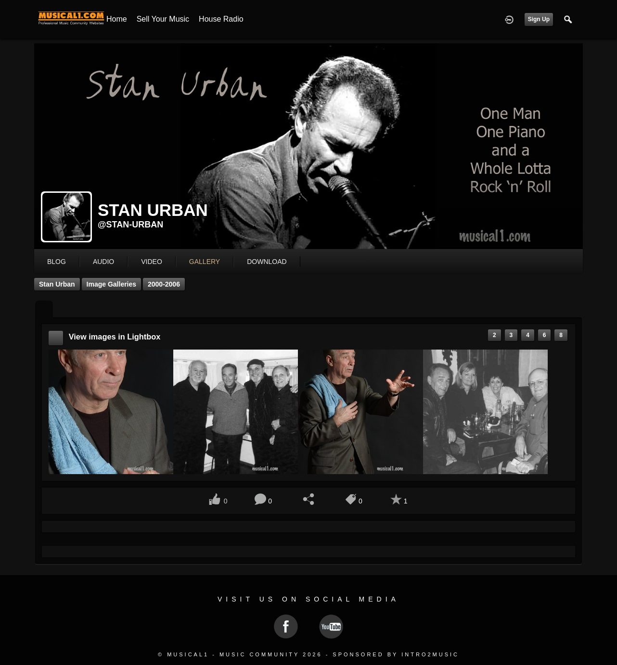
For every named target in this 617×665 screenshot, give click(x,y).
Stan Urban (57, 284)
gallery (204, 261)
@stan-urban (130, 224)
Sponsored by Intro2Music (396, 654)
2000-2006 (164, 284)
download (266, 261)
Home (116, 19)
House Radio (221, 19)
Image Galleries (112, 284)
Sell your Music (163, 19)
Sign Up (539, 19)
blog (56, 261)
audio (103, 261)
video (151, 261)
